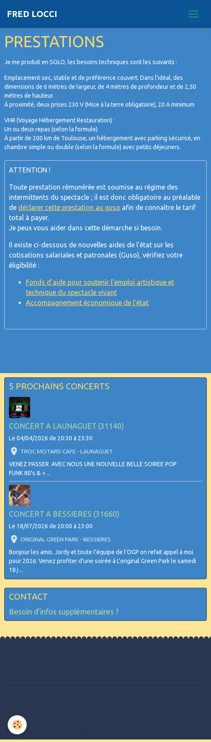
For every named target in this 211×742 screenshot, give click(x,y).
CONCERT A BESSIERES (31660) (64, 514)
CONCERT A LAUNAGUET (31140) (66, 426)
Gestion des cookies (105, 730)
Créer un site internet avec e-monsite (105, 694)
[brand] (32, 14)
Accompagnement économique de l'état (87, 302)
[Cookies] (17, 724)
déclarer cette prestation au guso (69, 207)
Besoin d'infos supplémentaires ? (63, 612)
